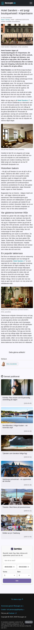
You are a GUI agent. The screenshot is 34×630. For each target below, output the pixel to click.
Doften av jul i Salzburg (11, 533)
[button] (31, 3)
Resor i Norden (5, 19)
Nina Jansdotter (12, 364)
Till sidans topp (17, 599)
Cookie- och (12, 609)
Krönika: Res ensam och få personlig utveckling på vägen (16, 399)
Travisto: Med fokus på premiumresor (16, 507)
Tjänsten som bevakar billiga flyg (15, 453)
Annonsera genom (12, 606)
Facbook (13, 613)
